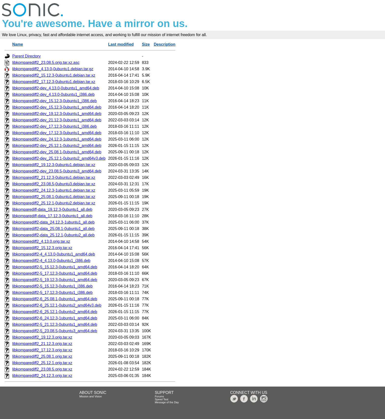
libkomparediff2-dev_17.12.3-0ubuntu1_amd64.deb (56, 133)
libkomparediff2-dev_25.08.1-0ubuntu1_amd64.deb (56, 152)
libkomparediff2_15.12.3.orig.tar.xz (42, 248)
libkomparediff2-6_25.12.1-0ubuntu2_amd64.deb (54, 312)
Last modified (121, 44)
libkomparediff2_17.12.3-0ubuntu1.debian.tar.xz (53, 82)
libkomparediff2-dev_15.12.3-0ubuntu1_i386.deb (54, 101)
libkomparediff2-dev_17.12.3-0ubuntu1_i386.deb (54, 126)
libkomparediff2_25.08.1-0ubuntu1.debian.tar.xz (53, 197)
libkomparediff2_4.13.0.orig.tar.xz (41, 241)
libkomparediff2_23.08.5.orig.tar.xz (42, 369)
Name (17, 44)
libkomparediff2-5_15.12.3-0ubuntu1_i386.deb (52, 286)
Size (146, 44)
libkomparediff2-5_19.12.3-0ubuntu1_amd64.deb (54, 280)
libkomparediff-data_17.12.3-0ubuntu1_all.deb (52, 216)
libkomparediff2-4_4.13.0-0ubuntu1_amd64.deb (53, 254)
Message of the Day (167, 402)
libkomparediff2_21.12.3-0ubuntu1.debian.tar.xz (53, 177)
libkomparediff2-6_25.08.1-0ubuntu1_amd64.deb (54, 299)
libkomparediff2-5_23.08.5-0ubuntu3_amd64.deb (54, 331)
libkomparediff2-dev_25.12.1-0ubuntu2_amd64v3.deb (59, 158)
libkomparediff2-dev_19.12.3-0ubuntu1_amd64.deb (56, 114)
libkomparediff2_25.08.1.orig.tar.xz (42, 356)
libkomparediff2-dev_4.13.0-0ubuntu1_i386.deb (53, 94)
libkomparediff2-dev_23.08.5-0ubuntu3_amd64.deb (56, 171)
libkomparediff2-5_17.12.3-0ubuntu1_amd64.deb (54, 273)
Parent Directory (26, 56)
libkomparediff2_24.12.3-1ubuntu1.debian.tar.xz (53, 190)
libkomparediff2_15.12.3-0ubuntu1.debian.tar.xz (53, 75)
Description (164, 44)
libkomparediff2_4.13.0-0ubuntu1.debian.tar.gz (52, 69)
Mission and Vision (90, 396)
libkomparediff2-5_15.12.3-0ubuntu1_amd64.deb (54, 267)
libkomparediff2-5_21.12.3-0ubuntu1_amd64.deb (54, 324)
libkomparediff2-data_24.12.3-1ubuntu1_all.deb (53, 222)
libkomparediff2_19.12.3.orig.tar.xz (42, 337)
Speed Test (161, 399)
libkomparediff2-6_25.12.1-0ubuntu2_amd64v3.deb (56, 305)
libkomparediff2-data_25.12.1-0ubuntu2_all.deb (53, 235)
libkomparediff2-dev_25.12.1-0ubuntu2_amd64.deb (56, 146)
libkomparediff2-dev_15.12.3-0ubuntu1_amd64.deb (56, 107)
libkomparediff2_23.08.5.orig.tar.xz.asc (46, 62)
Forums (159, 396)
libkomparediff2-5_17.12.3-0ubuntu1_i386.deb (52, 292)
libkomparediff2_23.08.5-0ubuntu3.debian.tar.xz (53, 184)
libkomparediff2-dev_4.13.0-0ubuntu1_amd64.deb (55, 88)
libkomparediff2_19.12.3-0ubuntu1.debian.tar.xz (53, 165)
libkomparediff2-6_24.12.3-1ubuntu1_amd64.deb (54, 318)
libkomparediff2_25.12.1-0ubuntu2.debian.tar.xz (53, 203)
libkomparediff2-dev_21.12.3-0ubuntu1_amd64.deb (56, 120)
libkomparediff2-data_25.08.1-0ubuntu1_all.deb (53, 229)
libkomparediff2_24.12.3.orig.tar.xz (42, 376)
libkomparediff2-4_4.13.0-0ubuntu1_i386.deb (51, 261)
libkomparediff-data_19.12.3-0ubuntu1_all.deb (52, 209)
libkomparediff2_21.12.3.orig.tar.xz (42, 344)
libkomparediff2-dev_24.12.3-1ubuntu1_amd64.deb (56, 139)
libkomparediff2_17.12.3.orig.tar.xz (42, 350)
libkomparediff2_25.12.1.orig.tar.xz (42, 363)
